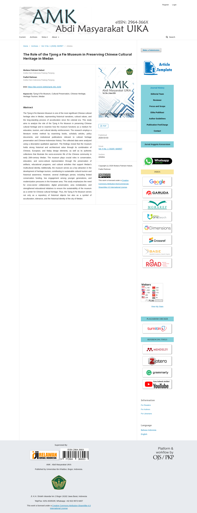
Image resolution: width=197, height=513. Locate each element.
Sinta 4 (45, 37)
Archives (33, 37)
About (54, 37)
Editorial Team (157, 94)
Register (165, 5)
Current (22, 37)
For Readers (146, 405)
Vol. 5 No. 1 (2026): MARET (52, 46)
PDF (104, 126)
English (144, 434)
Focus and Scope (157, 106)
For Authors (145, 409)
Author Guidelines (157, 119)
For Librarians (146, 414)
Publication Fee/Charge (157, 125)
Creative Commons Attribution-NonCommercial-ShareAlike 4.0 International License (114, 183)
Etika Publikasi (157, 112)
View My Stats (157, 306)
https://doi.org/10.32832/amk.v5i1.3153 (44, 87)
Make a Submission (151, 50)
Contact (157, 131)
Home (25, 46)
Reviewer (157, 100)
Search (172, 37)
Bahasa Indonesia (148, 430)
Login (174, 5)
